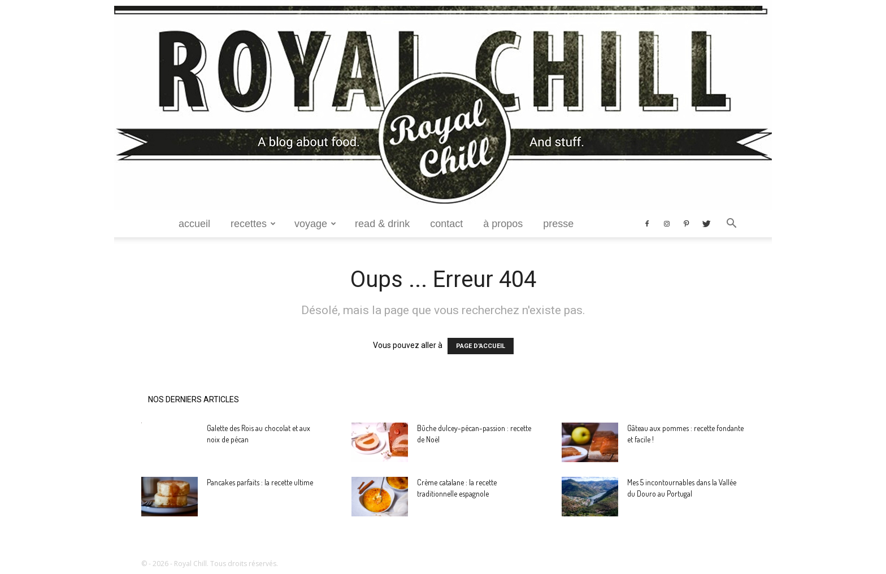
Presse (558, 223)
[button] (731, 224)
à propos (503, 223)
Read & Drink (382, 223)
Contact (446, 223)
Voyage (315, 223)
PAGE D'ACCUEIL (480, 346)
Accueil (194, 223)
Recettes (253, 223)
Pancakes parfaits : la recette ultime (260, 482)
